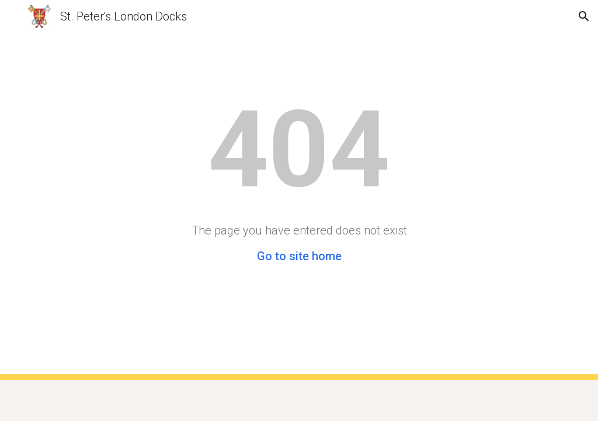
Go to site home (299, 256)
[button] (14, 16)
